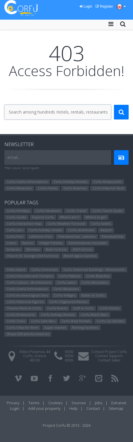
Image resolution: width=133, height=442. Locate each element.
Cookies (55, 402)
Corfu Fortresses (44, 269)
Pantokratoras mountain (88, 243)
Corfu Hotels (47, 188)
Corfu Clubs (16, 321)
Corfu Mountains (95, 282)
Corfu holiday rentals (45, 230)
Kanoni (27, 243)
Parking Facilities (85, 327)
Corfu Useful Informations (27, 181)
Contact (93, 408)
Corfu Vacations (48, 210)
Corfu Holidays (18, 210)
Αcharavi (13, 249)
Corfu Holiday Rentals (70, 181)
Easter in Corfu (93, 295)
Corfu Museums (19, 188)
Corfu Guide (16, 217)
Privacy (13, 402)
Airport (106, 230)
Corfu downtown (81, 230)
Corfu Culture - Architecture (29, 282)
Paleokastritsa (112, 236)
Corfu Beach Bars (94, 314)
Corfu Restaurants (107, 181)
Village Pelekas (50, 243)
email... (13, 157)
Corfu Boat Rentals (76, 321)
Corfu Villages (64, 295)
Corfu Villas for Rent (108, 188)
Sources (78, 402)
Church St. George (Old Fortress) (32, 255)
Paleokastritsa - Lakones (77, 236)
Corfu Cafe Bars (43, 321)
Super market (55, 327)
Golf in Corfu (83, 308)
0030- (69, 351)
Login (86, 6)
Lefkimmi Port (40, 236)
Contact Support (108, 355)
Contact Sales (109, 360)
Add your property (44, 408)
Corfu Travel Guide (107, 210)
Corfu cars (15, 230)
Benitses (33, 249)
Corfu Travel (76, 210)
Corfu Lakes (66, 282)
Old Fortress (82, 249)
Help (73, 408)
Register (104, 6)
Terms (34, 402)
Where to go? (96, 217)
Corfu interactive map (24, 223)
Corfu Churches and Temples (30, 276)
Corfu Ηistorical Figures (25, 301)
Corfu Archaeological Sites (27, 295)
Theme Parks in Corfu (24, 308)
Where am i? (69, 217)
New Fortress (56, 249)
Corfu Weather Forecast (66, 223)
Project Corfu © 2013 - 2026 (67, 425)
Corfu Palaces (69, 276)
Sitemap (116, 408)
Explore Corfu (43, 217)
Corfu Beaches (75, 188)
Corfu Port (15, 236)
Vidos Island (16, 269)
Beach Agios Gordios (80, 255)
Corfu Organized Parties (68, 301)
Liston (11, 243)
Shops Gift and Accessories (28, 334)
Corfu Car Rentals (110, 321)
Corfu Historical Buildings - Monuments (94, 269)
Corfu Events (57, 308)
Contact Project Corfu (109, 351)
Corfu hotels (100, 223)
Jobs (99, 402)
